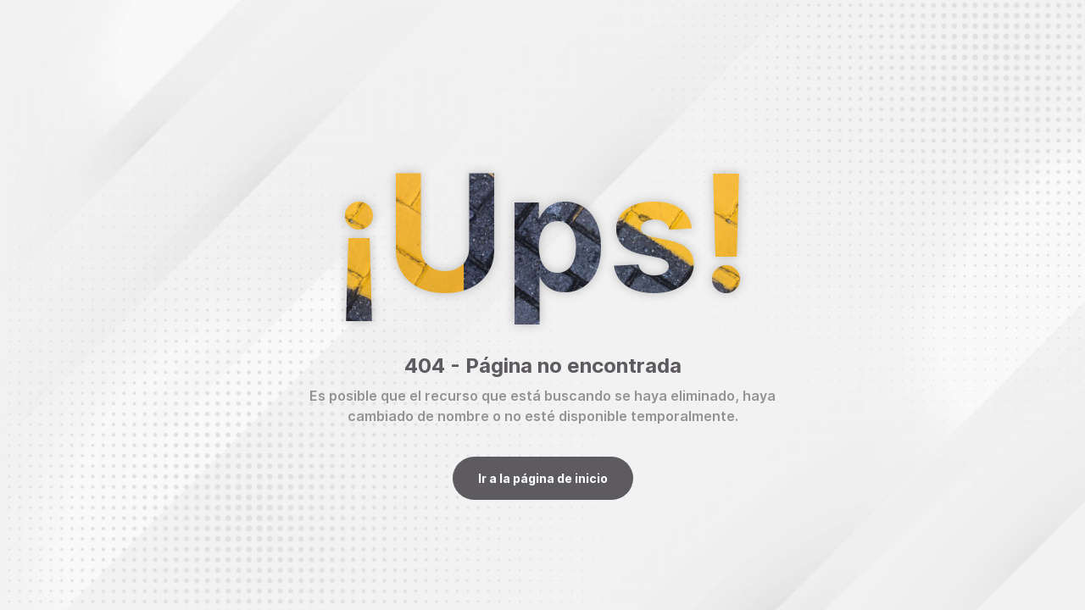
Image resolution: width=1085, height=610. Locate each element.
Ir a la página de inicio (543, 478)
